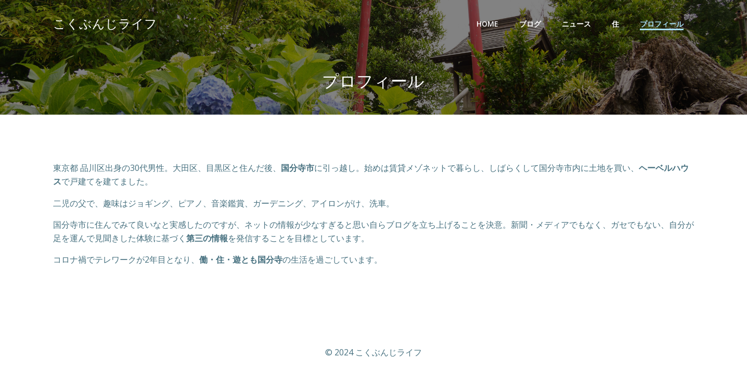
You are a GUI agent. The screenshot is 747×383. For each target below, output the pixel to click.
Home (487, 24)
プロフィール (662, 24)
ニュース (576, 24)
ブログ (530, 24)
